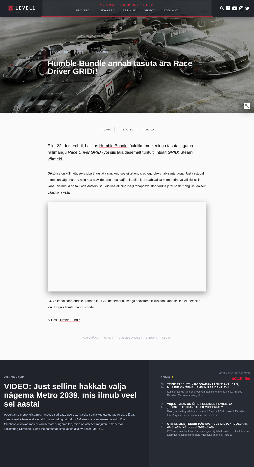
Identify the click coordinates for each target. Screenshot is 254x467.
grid (107, 337)
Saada (147, 129)
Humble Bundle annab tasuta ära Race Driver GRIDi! (120, 67)
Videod (150, 10)
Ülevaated (106, 10)
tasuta (165, 337)
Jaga (105, 129)
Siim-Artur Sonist (58, 51)
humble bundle (128, 337)
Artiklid (129, 10)
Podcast (171, 10)
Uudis (80, 51)
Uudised (83, 10)
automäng (91, 337)
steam (150, 337)
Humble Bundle (113, 145)
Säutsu (126, 129)
